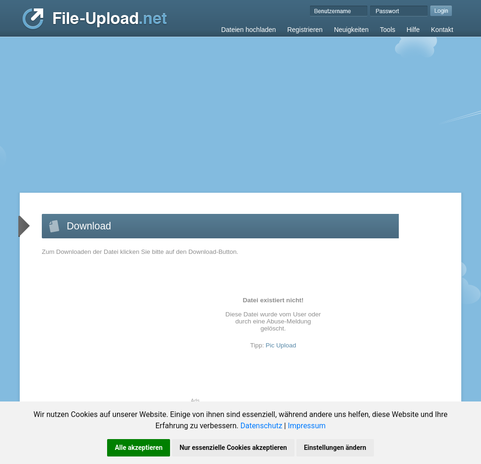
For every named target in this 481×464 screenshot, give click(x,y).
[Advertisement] (240, 107)
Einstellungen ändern (335, 447)
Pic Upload (281, 345)
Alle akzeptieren (139, 447)
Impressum (307, 425)
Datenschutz (261, 425)
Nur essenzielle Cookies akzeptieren (233, 447)
